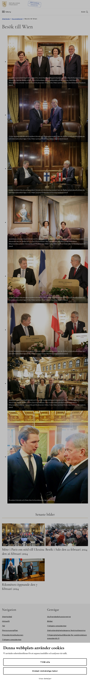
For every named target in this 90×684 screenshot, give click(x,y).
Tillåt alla (45, 662)
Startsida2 (7, 616)
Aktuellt (6, 621)
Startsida (6, 19)
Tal (3, 626)
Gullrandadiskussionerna (59, 616)
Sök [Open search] (83, 12)
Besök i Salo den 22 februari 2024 (66, 549)
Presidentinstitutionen (12, 635)
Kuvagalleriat (17, 19)
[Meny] (7, 11)
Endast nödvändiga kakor (45, 671)
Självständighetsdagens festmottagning (66, 630)
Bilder (50, 621)
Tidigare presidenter (11, 639)
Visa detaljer (45, 678)
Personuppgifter (10, 630)
